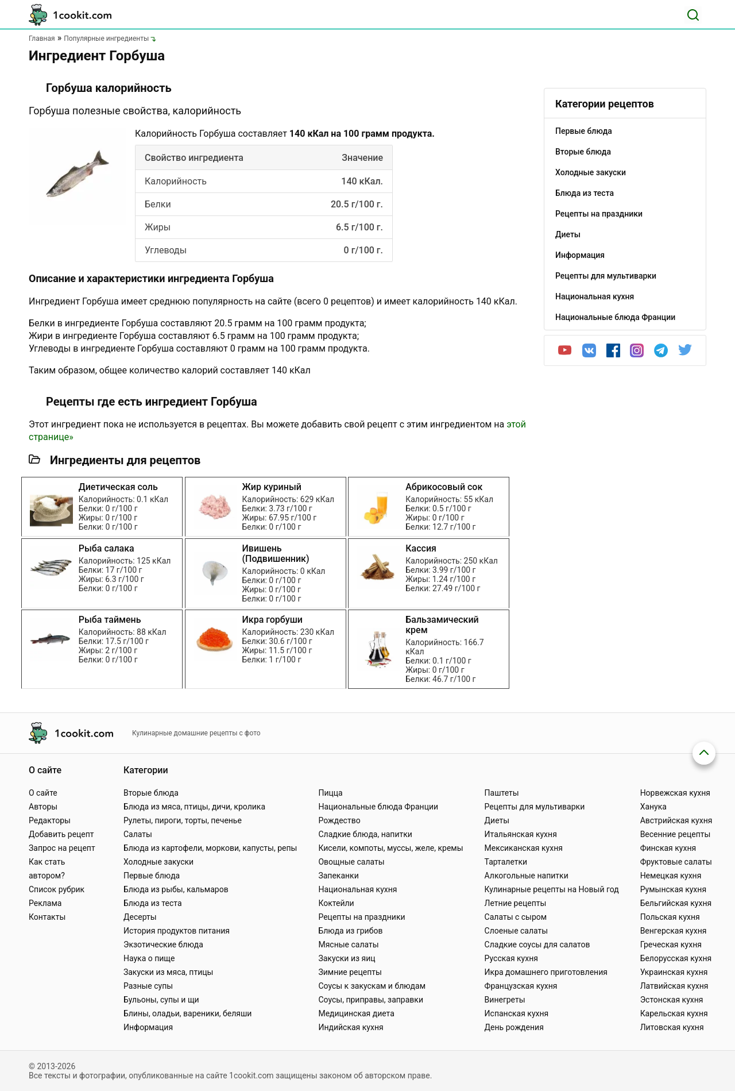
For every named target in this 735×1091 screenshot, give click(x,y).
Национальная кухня (357, 889)
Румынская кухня (673, 889)
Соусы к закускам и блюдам (371, 985)
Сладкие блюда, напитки (365, 834)
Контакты (47, 917)
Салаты (137, 834)
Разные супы (148, 985)
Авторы (43, 806)
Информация (148, 1027)
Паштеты (502, 792)
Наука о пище (149, 958)
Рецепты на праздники (361, 917)
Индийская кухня (350, 1027)
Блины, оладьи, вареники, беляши (187, 1013)
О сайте (43, 792)
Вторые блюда (151, 792)
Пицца (330, 792)
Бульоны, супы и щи (161, 999)
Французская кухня (521, 985)
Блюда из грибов (350, 930)
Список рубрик (56, 889)
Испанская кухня (517, 1013)
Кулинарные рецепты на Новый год (552, 889)
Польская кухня (670, 917)
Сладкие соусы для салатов (537, 944)
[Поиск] (693, 15)
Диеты (497, 820)
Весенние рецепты (675, 834)
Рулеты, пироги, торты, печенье (182, 820)
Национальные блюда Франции (378, 806)
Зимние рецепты (350, 972)
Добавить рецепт (61, 834)
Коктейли (336, 903)
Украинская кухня (674, 972)
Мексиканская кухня (524, 848)
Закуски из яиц (346, 958)
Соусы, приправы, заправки (370, 999)
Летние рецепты (516, 903)
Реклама (45, 903)
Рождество (339, 820)
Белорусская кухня (676, 958)
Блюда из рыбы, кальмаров (176, 889)
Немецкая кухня (671, 875)
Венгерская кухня (673, 930)
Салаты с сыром (516, 917)
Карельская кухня (674, 1013)
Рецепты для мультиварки (535, 806)
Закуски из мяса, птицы (168, 972)
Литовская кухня (672, 1027)
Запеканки (338, 875)
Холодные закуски (158, 861)
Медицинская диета (356, 1013)
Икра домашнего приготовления (546, 972)
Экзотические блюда (163, 944)
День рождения (514, 1027)
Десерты (140, 917)
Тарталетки (506, 861)
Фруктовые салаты (676, 861)
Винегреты (505, 999)
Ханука (653, 806)
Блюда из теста (152, 903)
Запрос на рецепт (62, 848)
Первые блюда (151, 875)
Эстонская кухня (671, 999)
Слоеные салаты (516, 930)
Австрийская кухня (676, 820)
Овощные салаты (351, 861)
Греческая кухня (671, 944)
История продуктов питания (176, 930)
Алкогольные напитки (526, 875)
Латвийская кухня (674, 985)
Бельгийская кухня (676, 903)
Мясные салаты (348, 944)
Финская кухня (668, 848)
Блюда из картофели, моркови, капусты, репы (210, 848)
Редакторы (50, 820)
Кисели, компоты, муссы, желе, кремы (390, 848)
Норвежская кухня (675, 792)
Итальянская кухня (521, 834)
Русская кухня (511, 958)
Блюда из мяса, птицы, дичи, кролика (194, 806)
